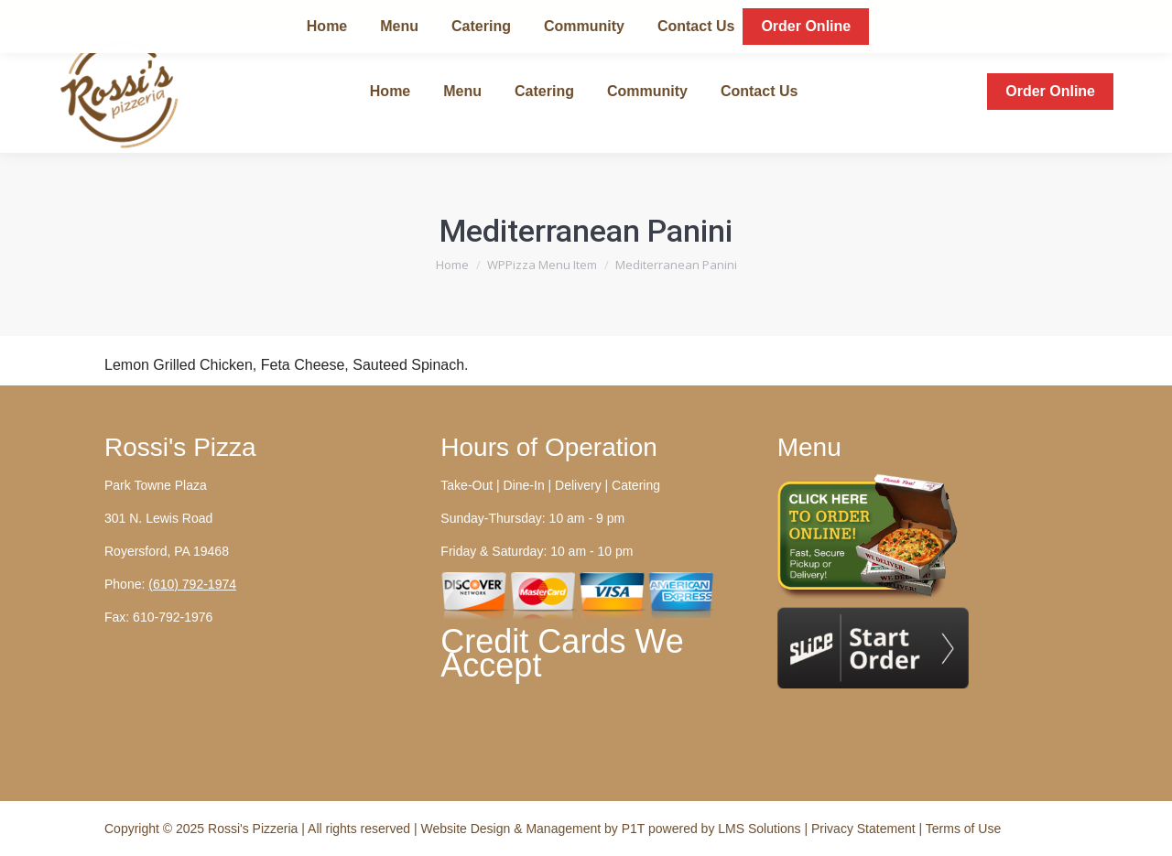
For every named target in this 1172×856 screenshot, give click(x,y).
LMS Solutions (759, 828)
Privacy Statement (865, 828)
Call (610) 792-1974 (991, 15)
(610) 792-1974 (192, 584)
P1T (635, 828)
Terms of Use (963, 828)
